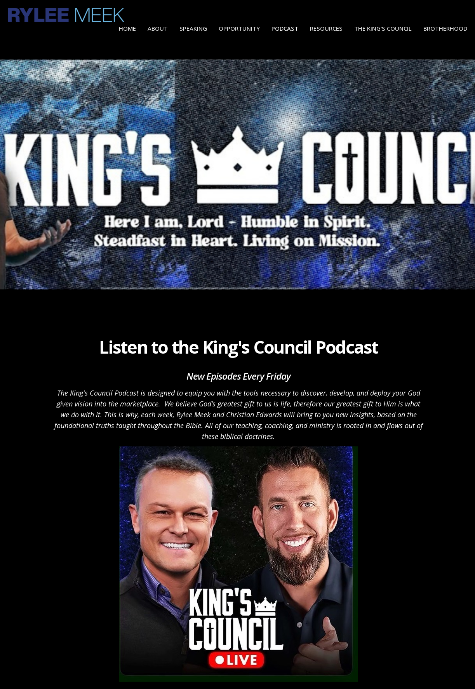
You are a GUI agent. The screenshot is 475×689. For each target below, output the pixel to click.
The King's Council (383, 28)
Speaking (193, 28)
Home (127, 28)
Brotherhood (445, 28)
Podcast (284, 28)
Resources (326, 28)
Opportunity (239, 28)
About (158, 28)
